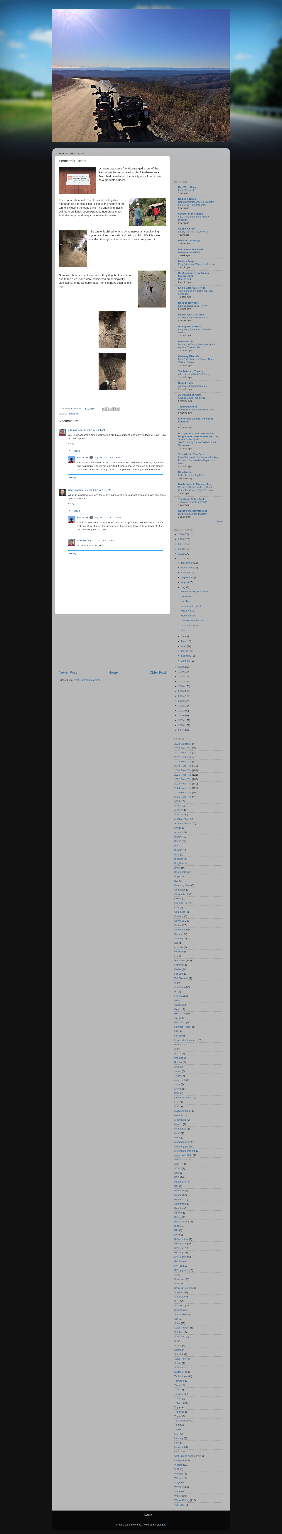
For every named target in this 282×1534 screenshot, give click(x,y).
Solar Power (181, 1327)
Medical (178, 1115)
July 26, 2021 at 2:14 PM (107, 517)
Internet (178, 1057)
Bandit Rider (185, 383)
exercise (179, 951)
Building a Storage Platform (192, 513)
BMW (177, 867)
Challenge (180, 889)
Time (180, 424)
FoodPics (179, 987)
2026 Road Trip (182, 797)
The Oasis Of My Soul (191, 499)
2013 (181, 700)
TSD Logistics (182, 1420)
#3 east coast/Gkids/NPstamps (194, 374)
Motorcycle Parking (185, 1150)
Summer (179, 1367)
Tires (177, 1385)
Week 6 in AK (187, 615)
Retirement (180, 1203)
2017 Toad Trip (182, 757)
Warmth (178, 1478)
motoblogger (181, 1146)
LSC (176, 1102)
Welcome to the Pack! (189, 252)
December (187, 562)
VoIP (177, 1469)
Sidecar (178, 1292)
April (184, 646)
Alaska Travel (181, 819)
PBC (177, 1177)
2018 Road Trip (182, 761)
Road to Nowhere (188, 302)
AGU (177, 801)
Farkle (177, 969)
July (183, 587)
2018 (181, 676)
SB (176, 1274)
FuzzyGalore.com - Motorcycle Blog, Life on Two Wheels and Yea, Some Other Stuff (198, 436)
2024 (181, 544)
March (185, 651)
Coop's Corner (186, 228)
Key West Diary (187, 187)
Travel (177, 1403)
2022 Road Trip (182, 779)
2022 (181, 553)
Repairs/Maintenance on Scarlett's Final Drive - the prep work (196, 203)
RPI (176, 1230)
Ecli (176, 942)
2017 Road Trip (182, 752)
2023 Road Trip (182, 783)
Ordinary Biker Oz (189, 356)
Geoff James (75, 490)
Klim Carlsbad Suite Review (192, 305)
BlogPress (180, 863)
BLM (177, 854)
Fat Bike (179, 973)
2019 (181, 671)
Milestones (180, 1128)
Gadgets (179, 1004)
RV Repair (180, 1257)
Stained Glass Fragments (191, 397)
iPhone (178, 1062)
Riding (177, 1217)
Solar (177, 1323)
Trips (177, 1416)
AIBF (177, 805)
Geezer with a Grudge (191, 314)
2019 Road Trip (182, 766)
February (186, 655)
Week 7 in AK (187, 610)
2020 (181, 666)
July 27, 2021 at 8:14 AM (100, 540)
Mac (176, 1106)
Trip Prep (179, 1411)
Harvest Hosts (182, 1026)
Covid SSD (180, 920)
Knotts (177, 1088)
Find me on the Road (190, 249)
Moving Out (180, 1159)
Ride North (184, 472)
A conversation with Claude (192, 386)
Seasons (179, 1279)
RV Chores (180, 1243)
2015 (181, 691)
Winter (178, 1495)
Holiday (178, 1035)
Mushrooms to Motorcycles (194, 484)
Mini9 (177, 1133)
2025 (181, 539)
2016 (181, 686)
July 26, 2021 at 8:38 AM (107, 457)
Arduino (178, 832)
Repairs (178, 1199)
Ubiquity (178, 1438)
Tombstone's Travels (190, 371)
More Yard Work (189, 625)
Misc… (184, 630)
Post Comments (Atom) (87, 680)
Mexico (178, 1124)
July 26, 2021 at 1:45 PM (97, 490)
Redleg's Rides (187, 199)
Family (178, 965)
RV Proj (178, 1252)
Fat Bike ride (181, 978)
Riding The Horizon (189, 326)
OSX (177, 1172)
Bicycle (178, 850)
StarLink (179, 1354)
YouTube (179, 1504)
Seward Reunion (183, 1288)
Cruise (178, 925)
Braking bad (184, 279)
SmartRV (179, 1305)
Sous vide (179, 1336)
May (184, 641)
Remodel (179, 1190)
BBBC (177, 841)
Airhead (178, 814)
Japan (177, 1071)
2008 (181, 725)
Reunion (179, 1208)
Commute (179, 911)
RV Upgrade (181, 1270)
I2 (175, 1049)
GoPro (178, 1018)
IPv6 (176, 1066)
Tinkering (179, 1380)
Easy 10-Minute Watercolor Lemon (196, 264)
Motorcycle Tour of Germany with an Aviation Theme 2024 (197, 346)
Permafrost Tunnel (190, 606)
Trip (176, 1407)
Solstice (178, 1332)
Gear (177, 1009)
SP (176, 1341)
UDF (177, 1442)
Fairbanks (73, 413)
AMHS (178, 827)
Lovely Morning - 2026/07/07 (193, 231)
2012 (181, 705)
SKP (176, 1301)
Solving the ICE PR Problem (193, 317)
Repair (178, 1195)
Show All (219, 521)
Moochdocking (182, 1142)
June (184, 636)
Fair (176, 956)
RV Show (179, 1261)
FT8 (176, 1000)
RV (176, 1234)
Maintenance (181, 1111)
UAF (176, 1434)
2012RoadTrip (182, 743)
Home (113, 672)
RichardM (82, 457)
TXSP (177, 1429)
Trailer (177, 1398)
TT (176, 1425)
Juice (177, 1084)
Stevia (177, 1363)
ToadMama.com (187, 406)
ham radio (179, 1022)
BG (176, 845)
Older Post (157, 672)
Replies (76, 450)
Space (177, 1345)
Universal (179, 1447)
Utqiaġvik (179, 1460)
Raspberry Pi (181, 1181)
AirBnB (178, 810)
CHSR (177, 898)
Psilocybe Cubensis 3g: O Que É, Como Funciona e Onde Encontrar (196, 489)
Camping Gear (182, 885)
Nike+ (177, 1164)
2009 (181, 720)
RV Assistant (181, 1239)
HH (176, 1031)
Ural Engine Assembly (186, 1456)
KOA (177, 1093)
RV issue (179, 1248)
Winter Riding (181, 1500)
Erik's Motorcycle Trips (191, 287)
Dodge (178, 938)
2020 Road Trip (182, 770)
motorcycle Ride (183, 1155)
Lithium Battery (182, 1097)
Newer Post (68, 672)
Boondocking (181, 872)
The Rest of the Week (192, 620)
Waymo (178, 1482)
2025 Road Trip (182, 792)
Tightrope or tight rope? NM (192, 502)
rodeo (177, 1225)
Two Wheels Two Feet (191, 454)
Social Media (181, 1314)
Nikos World (185, 341)
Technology (180, 1376)
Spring (178, 1349)
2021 (181, 558)
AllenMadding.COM (189, 394)
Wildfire (178, 1491)
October (186, 572)
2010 (181, 715)
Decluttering (181, 929)
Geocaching (181, 1013)
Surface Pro (181, 1371)
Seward (178, 1283)
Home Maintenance (185, 1040)
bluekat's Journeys (189, 240)
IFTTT (177, 1053)
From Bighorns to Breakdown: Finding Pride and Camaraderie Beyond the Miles (198, 460)
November (187, 567)
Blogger (178, 858)
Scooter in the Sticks (190, 213)
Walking (178, 1473)
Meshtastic (180, 1119)
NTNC (177, 1168)
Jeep (177, 1075)
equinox (178, 947)
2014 (181, 696)
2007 (181, 730)
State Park (180, 1358)
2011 (181, 710)
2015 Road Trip (182, 748)
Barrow (178, 836)
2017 (181, 681)
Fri (175, 991)
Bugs (177, 876)
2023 (181, 549)
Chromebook (181, 894)
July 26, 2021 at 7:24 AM (91, 430)
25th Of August (186, 190)
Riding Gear (181, 1221)
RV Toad (179, 1265)
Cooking (179, 916)
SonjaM (72, 430)
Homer (178, 1044)
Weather (179, 1487)
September (187, 577)
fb (175, 982)
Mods (177, 1137)
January (186, 660)
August (185, 582)
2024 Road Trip (182, 788)
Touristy (178, 1394)
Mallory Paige (186, 261)
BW (176, 880)
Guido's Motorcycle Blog (192, 510)
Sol (176, 1318)
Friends (178, 996)
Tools (177, 1389)
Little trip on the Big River (191, 475)
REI (176, 1186)
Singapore (180, 1296)
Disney (178, 934)
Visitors (178, 1464)
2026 (181, 534)
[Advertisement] (112, 642)
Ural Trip (185, 601)
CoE (176, 907)
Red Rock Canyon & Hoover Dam (196, 409)
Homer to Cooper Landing (194, 591)
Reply (71, 443)
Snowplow (180, 1310)
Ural (176, 1451)
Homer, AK (186, 596)
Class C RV (180, 903)
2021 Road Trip (182, 774)
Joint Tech (180, 1080)
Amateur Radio (182, 823)
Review (178, 1212)
